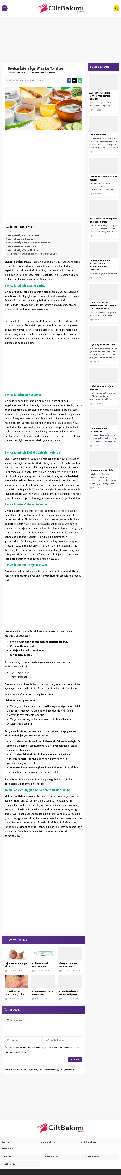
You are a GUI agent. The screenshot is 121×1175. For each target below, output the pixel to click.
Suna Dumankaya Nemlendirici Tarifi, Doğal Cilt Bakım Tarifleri (103, 305)
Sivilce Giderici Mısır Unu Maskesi (42, 993)
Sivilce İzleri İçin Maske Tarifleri (22, 235)
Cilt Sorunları (22, 73)
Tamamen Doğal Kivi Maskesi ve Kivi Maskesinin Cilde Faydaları (100, 265)
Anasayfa (11, 73)
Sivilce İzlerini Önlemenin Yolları (22, 246)
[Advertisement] (60, 39)
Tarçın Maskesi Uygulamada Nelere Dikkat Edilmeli (32, 253)
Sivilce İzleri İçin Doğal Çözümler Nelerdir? (28, 242)
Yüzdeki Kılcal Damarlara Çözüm (14, 993)
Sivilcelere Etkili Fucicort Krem (40, 965)
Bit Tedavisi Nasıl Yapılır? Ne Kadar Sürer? (103, 220)
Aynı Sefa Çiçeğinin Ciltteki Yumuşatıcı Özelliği (99, 95)
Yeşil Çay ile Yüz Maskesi (102, 344)
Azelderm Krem (97, 134)
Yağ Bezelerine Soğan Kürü (16, 965)
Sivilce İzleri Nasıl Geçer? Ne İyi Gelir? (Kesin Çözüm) (69, 994)
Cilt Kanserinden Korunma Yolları (98, 430)
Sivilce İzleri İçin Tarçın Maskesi (22, 250)
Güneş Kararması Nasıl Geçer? (67, 965)
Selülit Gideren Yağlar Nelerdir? (101, 388)
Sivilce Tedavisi (28, 80)
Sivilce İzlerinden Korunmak (20, 239)
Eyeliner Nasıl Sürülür (101, 470)
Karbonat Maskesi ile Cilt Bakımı (103, 178)
